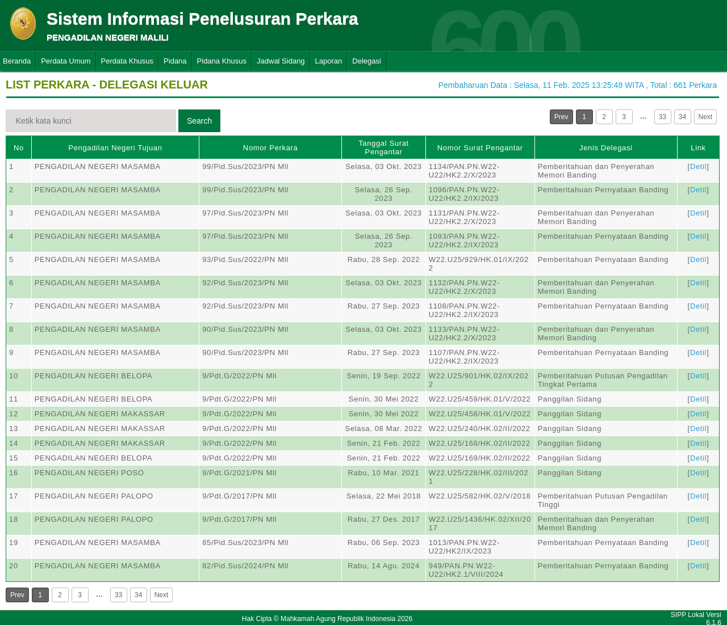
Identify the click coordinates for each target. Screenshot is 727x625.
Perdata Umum (65, 61)
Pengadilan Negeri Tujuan (115, 147)
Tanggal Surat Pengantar (383, 147)
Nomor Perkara (270, 147)
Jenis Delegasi (606, 147)
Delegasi (366, 61)
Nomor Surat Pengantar (480, 147)
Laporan (328, 61)
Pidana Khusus (221, 61)
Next (706, 117)
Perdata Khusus (127, 61)
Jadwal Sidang (281, 61)
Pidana (175, 61)
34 (682, 117)
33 (662, 117)
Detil (698, 166)
